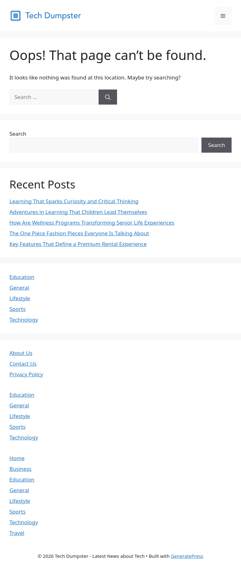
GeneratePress (187, 556)
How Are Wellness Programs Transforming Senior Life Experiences (91, 222)
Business (20, 468)
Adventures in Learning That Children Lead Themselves (78, 211)
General (19, 287)
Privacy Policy (26, 374)
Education (21, 276)
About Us (20, 352)
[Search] (108, 97)
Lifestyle (19, 298)
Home (16, 458)
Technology (23, 319)
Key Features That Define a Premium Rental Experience (78, 244)
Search (17, 133)
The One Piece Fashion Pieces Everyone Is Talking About (79, 233)
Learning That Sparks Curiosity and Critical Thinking (73, 201)
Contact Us (23, 363)
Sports (17, 309)
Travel (16, 532)
